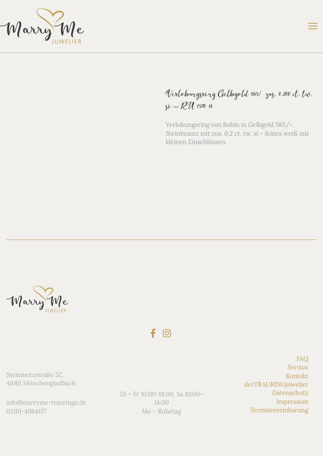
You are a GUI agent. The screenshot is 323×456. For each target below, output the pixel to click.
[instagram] (168, 333)
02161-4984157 (26, 411)
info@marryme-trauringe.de (46, 402)
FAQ (302, 359)
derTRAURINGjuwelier (276, 384)
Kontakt (297, 376)
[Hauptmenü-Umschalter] (313, 26)
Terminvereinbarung (279, 410)
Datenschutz (290, 393)
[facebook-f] (154, 333)
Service (297, 367)
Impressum (292, 402)
